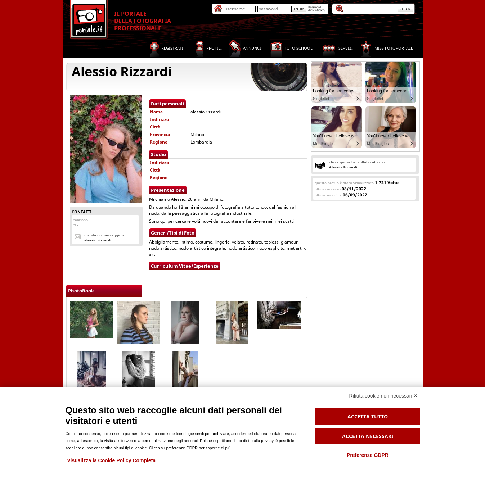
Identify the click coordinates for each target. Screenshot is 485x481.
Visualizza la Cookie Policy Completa (111, 460)
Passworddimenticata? (316, 8)
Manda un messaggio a (104, 237)
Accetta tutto (367, 416)
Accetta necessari (367, 436)
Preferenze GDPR (368, 455)
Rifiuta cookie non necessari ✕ (383, 396)
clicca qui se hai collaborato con (357, 164)
